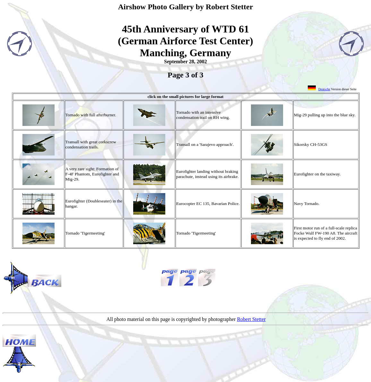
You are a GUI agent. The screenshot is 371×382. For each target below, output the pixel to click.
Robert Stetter (251, 319)
